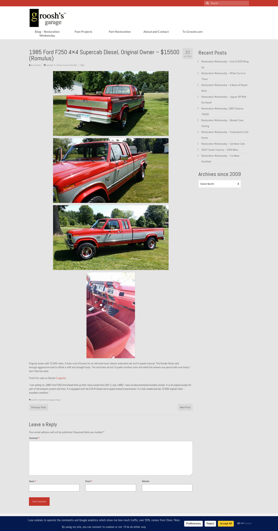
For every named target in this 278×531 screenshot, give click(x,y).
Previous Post (38, 407)
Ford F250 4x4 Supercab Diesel (50, 400)
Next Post (185, 407)
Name (32, 481)
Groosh (37, 65)
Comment (34, 438)
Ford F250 (34, 400)
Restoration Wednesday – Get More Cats (223, 143)
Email (88, 481)
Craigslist (61, 378)
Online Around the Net (66, 65)
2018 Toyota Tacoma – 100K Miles (219, 149)
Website (145, 481)
